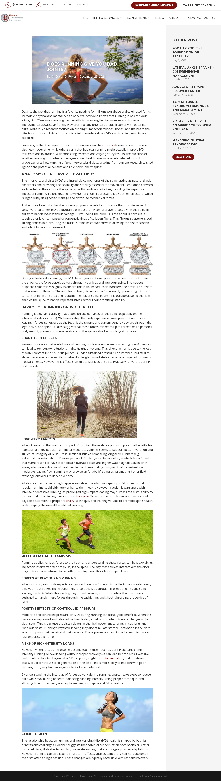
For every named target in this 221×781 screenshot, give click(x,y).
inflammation (114, 658)
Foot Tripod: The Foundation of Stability (187, 52)
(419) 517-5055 (23, 4)
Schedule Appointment (154, 5)
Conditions (137, 18)
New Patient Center (196, 5)
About (174, 18)
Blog (159, 18)
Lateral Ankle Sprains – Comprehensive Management (193, 72)
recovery (68, 501)
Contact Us (198, 18)
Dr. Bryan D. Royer (63, 76)
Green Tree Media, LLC (155, 776)
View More (183, 156)
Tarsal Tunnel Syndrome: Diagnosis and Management (190, 106)
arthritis (107, 145)
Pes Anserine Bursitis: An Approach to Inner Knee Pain (191, 125)
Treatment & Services (100, 18)
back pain (82, 496)
